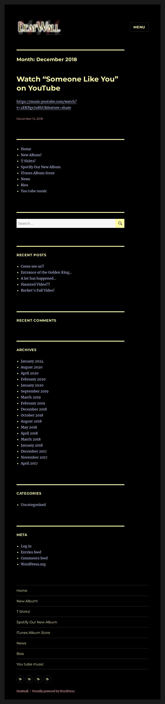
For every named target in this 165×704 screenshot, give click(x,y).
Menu (139, 27)
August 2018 (31, 421)
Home (26, 149)
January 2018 (32, 445)
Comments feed (34, 558)
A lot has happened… (38, 278)
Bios (24, 185)
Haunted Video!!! (35, 284)
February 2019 (33, 403)
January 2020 (32, 385)
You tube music (34, 191)
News (25, 179)
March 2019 (31, 397)
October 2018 (32, 415)
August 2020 (31, 367)
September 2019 (35, 391)
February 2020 (33, 379)
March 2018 (31, 439)
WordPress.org (33, 564)
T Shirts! (28, 161)
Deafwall (22, 691)
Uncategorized (33, 505)
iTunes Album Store (38, 173)
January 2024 (32, 361)
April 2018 (29, 433)
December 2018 (34, 409)
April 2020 (29, 373)
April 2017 (29, 463)
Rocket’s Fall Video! (38, 290)
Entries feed (31, 552)
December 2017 (34, 451)
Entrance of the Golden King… (46, 272)
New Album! (31, 155)
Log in (26, 546)
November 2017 (34, 457)
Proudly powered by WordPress (53, 691)
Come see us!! (32, 266)
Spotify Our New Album (41, 167)
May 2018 (29, 427)
